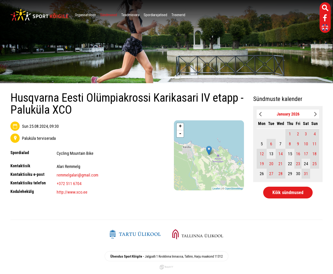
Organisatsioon (85, 15)
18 (314, 153)
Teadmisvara (130, 15)
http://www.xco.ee (72, 192)
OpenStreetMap (234, 188)
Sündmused (108, 15)
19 (262, 163)
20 (271, 163)
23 (298, 163)
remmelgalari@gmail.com (77, 175)
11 (314, 143)
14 (280, 153)
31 (306, 173)
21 (280, 163)
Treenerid (178, 15)
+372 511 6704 (69, 183)
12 (262, 153)
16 (298, 153)
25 (314, 163)
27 (271, 173)
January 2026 (288, 114)
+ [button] (180, 126)
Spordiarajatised (155, 15)
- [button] (180, 133)
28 (280, 173)
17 (306, 153)
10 (306, 143)
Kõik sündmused (287, 192)
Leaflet (216, 188)
